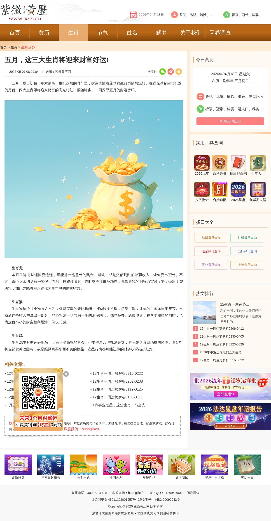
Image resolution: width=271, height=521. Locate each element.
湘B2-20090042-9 (167, 499)
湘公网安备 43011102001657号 (113, 499)
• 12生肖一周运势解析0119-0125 (116, 389)
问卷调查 (193, 493)
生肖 (14, 47)
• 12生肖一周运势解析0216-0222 (116, 373)
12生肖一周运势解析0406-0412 (222, 328)
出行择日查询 (247, 251)
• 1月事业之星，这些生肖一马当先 (117, 405)
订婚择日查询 (247, 238)
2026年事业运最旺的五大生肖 (221, 352)
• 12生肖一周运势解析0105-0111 (116, 397)
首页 (3, 47)
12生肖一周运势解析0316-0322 (222, 360)
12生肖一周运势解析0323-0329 (222, 344)
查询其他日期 (230, 121)
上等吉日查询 (247, 265)
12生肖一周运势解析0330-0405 (222, 336)
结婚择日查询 (211, 238)
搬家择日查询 (211, 251)
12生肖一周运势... (234, 304)
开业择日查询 (211, 265)
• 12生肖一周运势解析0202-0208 (116, 381)
